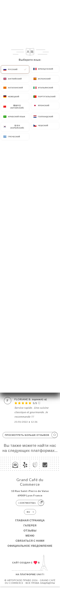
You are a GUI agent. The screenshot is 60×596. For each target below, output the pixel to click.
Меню (29, 535)
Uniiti (40, 574)
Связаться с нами (30, 540)
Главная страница (30, 520)
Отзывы (30, 530)
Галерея (30, 525)
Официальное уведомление (30, 545)
